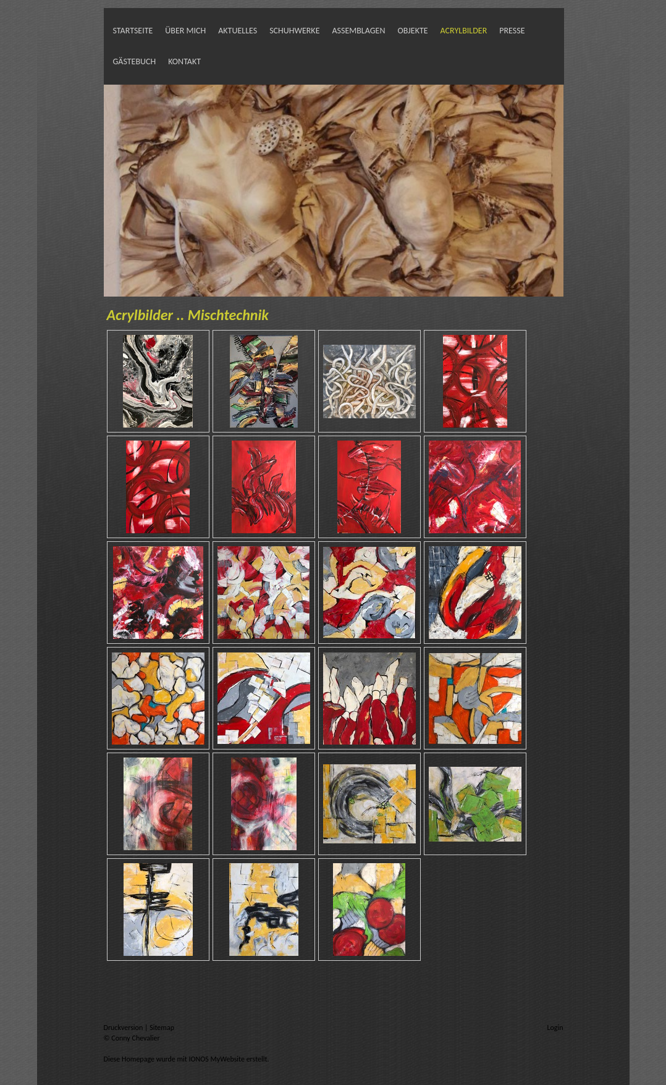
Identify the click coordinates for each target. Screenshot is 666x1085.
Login (555, 1027)
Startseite (133, 30)
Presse (512, 30)
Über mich (185, 30)
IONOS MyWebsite (217, 1059)
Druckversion (124, 1027)
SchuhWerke (294, 30)
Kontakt (184, 61)
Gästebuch (134, 61)
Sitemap (162, 1027)
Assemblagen (358, 30)
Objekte (412, 30)
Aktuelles (237, 30)
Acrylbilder (463, 30)
